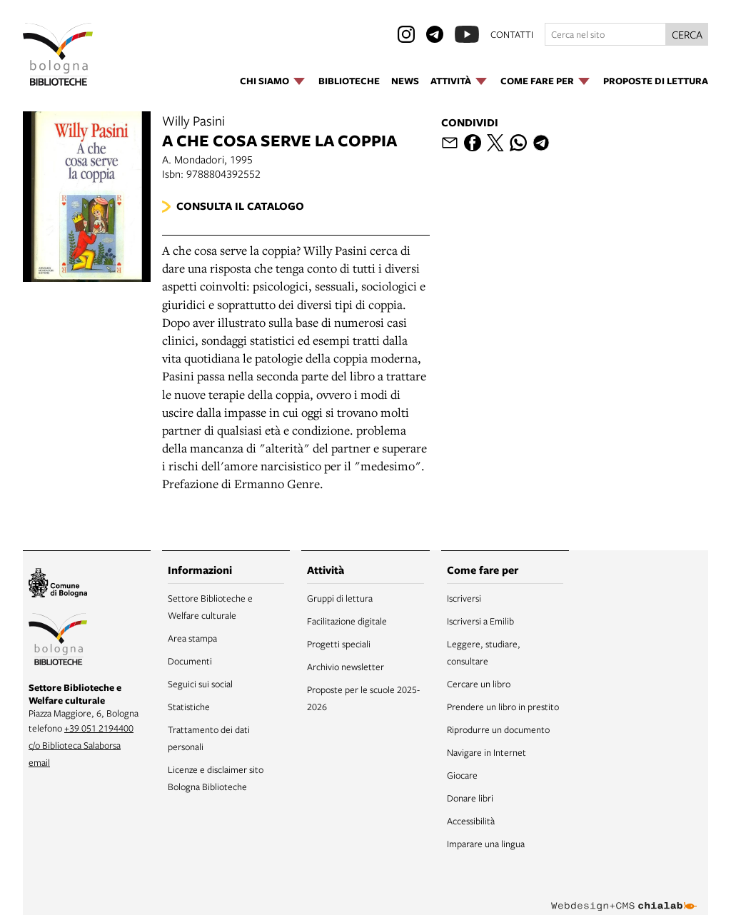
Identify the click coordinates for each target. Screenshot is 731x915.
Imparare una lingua (486, 843)
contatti (511, 34)
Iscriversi (464, 598)
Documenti (190, 660)
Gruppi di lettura (340, 598)
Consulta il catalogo (240, 205)
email (39, 762)
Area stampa (192, 638)
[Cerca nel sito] (605, 34)
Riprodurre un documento (498, 729)
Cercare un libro (478, 683)
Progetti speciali (338, 643)
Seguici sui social (200, 683)
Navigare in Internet (486, 752)
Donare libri (470, 798)
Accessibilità (471, 820)
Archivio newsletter (345, 666)
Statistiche (189, 706)
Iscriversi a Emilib (480, 621)
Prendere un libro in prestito (503, 706)
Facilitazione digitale (347, 621)
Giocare (462, 775)
